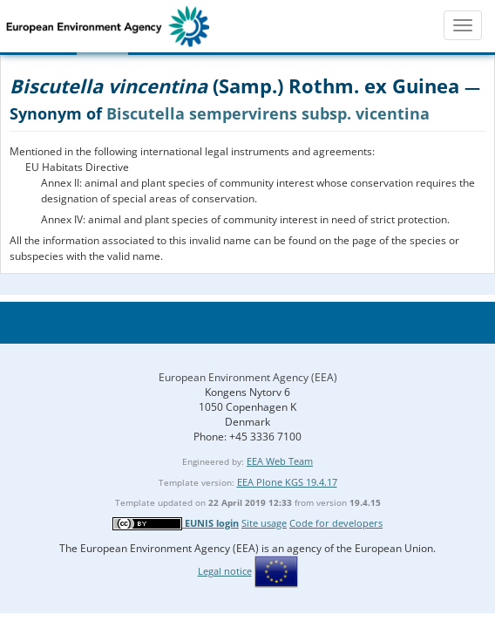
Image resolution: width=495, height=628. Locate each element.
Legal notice (225, 570)
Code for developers (336, 522)
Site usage (264, 522)
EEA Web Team (280, 461)
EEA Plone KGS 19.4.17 (287, 481)
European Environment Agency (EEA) (248, 377)
